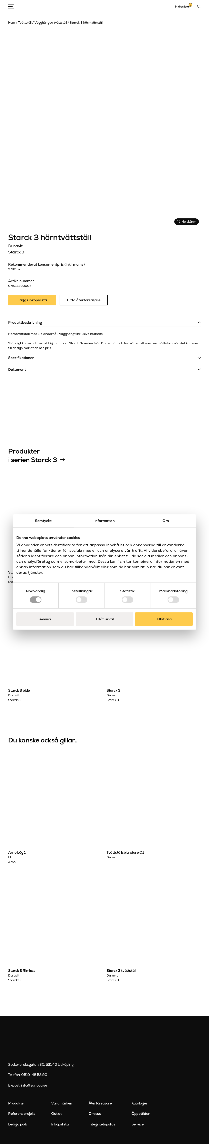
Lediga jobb (17, 1124)
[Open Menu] (11, 6)
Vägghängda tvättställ (50, 22)
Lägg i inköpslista (32, 300)
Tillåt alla (164, 619)
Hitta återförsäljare (83, 300)
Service (137, 1124)
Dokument (17, 369)
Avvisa (45, 619)
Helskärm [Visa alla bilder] (186, 221)
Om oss (95, 1113)
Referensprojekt (21, 1113)
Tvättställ (24, 22)
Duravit (15, 246)
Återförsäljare (100, 1103)
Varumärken (61, 1103)
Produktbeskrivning (25, 322)
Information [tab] (104, 520)
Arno (11, 862)
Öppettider (140, 1113)
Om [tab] (165, 520)
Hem (11, 22)
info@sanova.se (34, 1085)
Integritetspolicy (102, 1124)
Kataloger (139, 1103)
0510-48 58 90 (34, 1074)
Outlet (56, 1113)
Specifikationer (21, 358)
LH (10, 857)
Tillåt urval (104, 619)
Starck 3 (16, 252)
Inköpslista (60, 1124)
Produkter (16, 1103)
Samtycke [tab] (43, 520)
